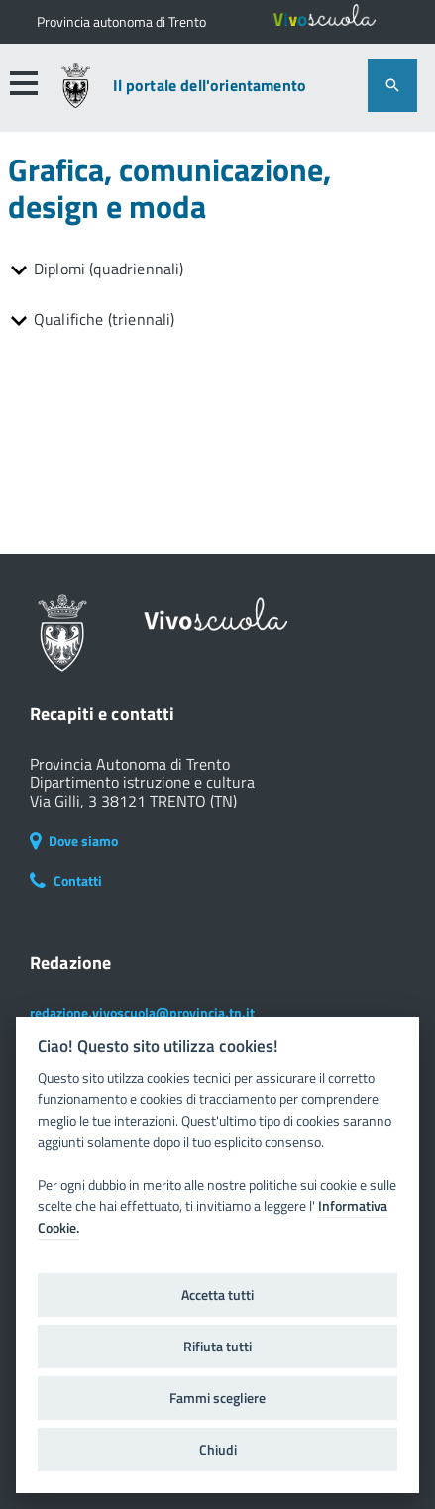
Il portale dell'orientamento (209, 85)
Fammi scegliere (217, 1398)
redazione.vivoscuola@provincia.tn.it (142, 1012)
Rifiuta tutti (217, 1346)
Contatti (66, 880)
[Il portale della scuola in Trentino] (121, 22)
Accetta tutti (217, 1295)
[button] (24, 83)
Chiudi (218, 1449)
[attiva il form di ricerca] (392, 85)
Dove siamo (74, 840)
